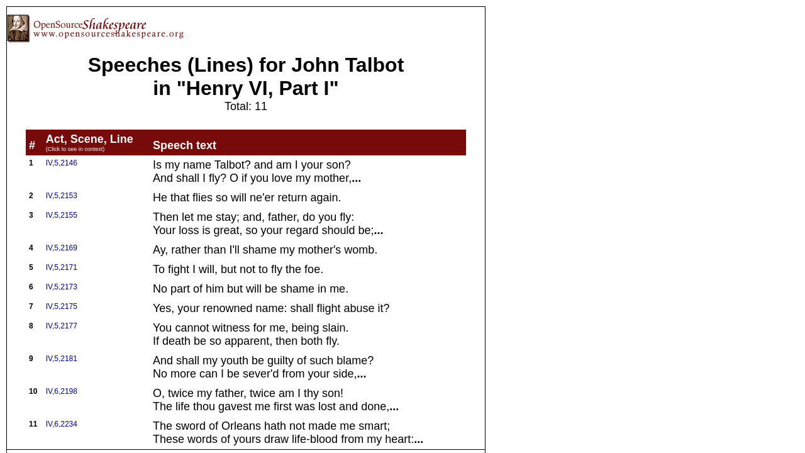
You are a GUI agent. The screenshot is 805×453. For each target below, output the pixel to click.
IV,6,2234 (61, 424)
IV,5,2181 (61, 358)
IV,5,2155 (61, 215)
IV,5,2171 (61, 267)
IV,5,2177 (61, 326)
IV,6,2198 (61, 391)
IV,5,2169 (61, 247)
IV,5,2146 (61, 163)
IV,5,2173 (61, 286)
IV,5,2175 (61, 306)
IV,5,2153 (61, 195)
